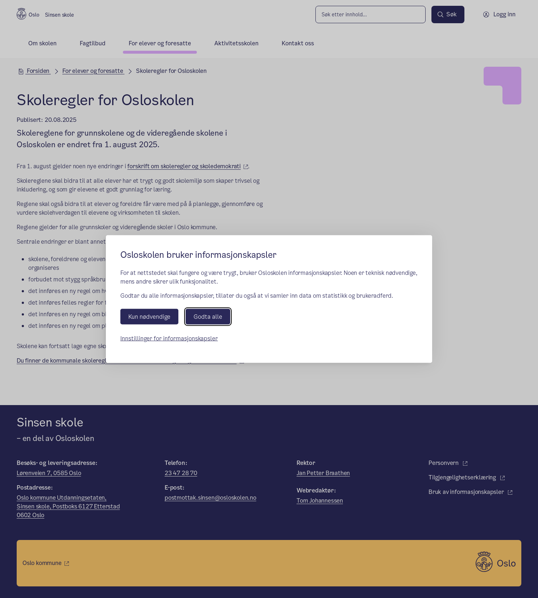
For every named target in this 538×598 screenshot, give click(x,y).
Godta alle (208, 317)
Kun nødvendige (149, 317)
